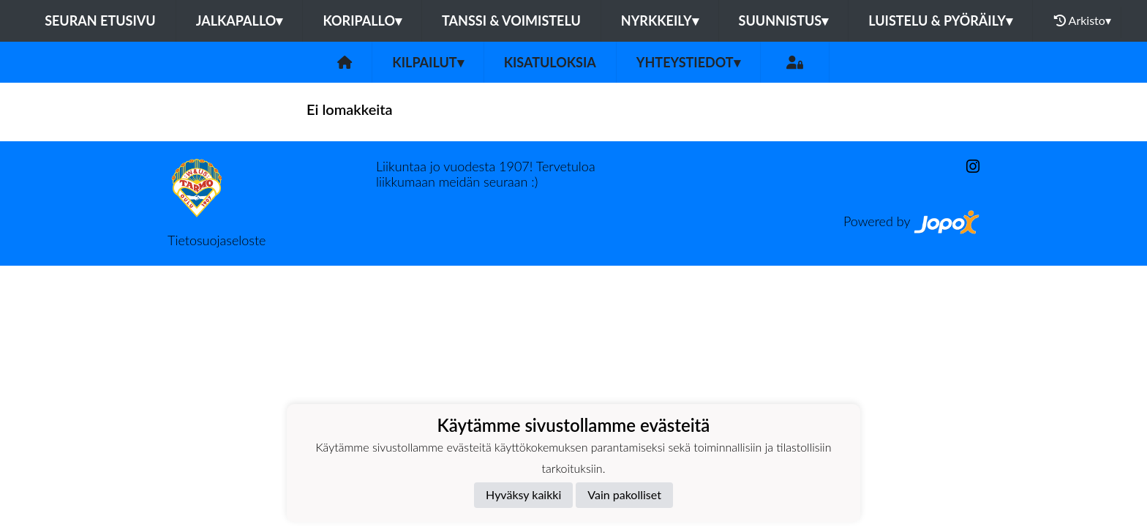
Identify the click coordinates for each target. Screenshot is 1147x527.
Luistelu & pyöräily (940, 20)
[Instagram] (967, 166)
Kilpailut (427, 62)
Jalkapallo (239, 20)
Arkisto (1082, 20)
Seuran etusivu (100, 20)
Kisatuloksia (550, 62)
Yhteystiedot (688, 62)
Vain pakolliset (624, 494)
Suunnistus (784, 20)
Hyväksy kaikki (523, 494)
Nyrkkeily (660, 20)
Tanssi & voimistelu (511, 20)
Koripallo (362, 20)
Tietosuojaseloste (217, 240)
